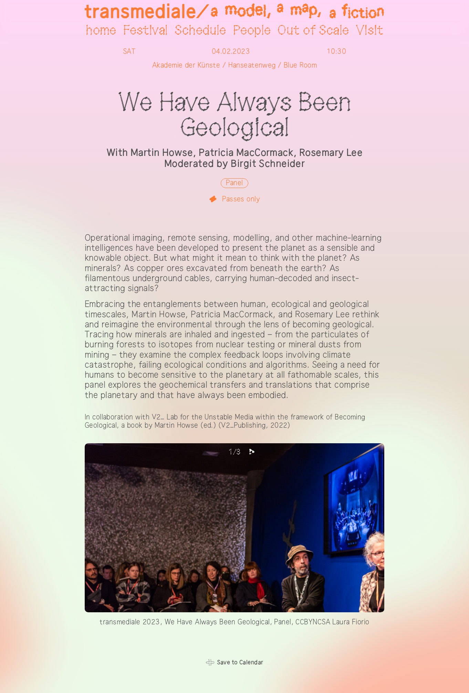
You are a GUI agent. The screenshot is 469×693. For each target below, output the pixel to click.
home (101, 30)
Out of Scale (313, 30)
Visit (369, 30)
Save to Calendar (240, 662)
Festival (145, 30)
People (252, 30)
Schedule (200, 30)
